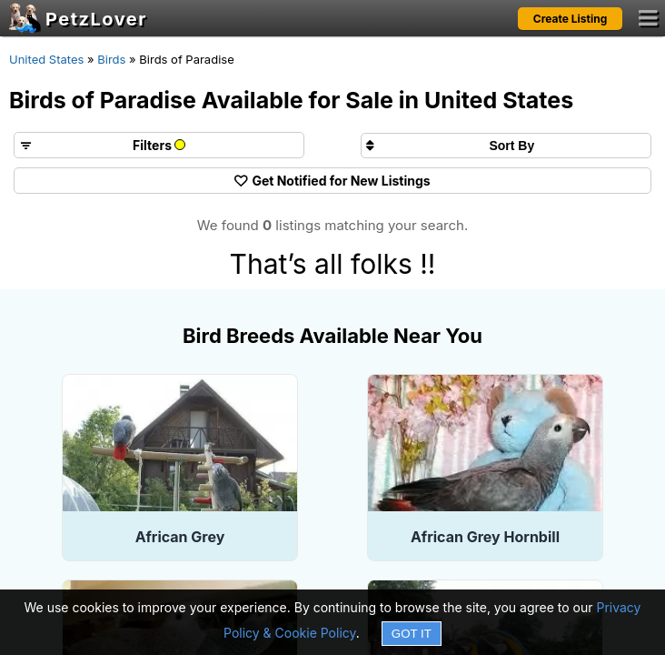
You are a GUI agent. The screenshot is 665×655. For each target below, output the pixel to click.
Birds (111, 59)
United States (46, 59)
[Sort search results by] (506, 145)
